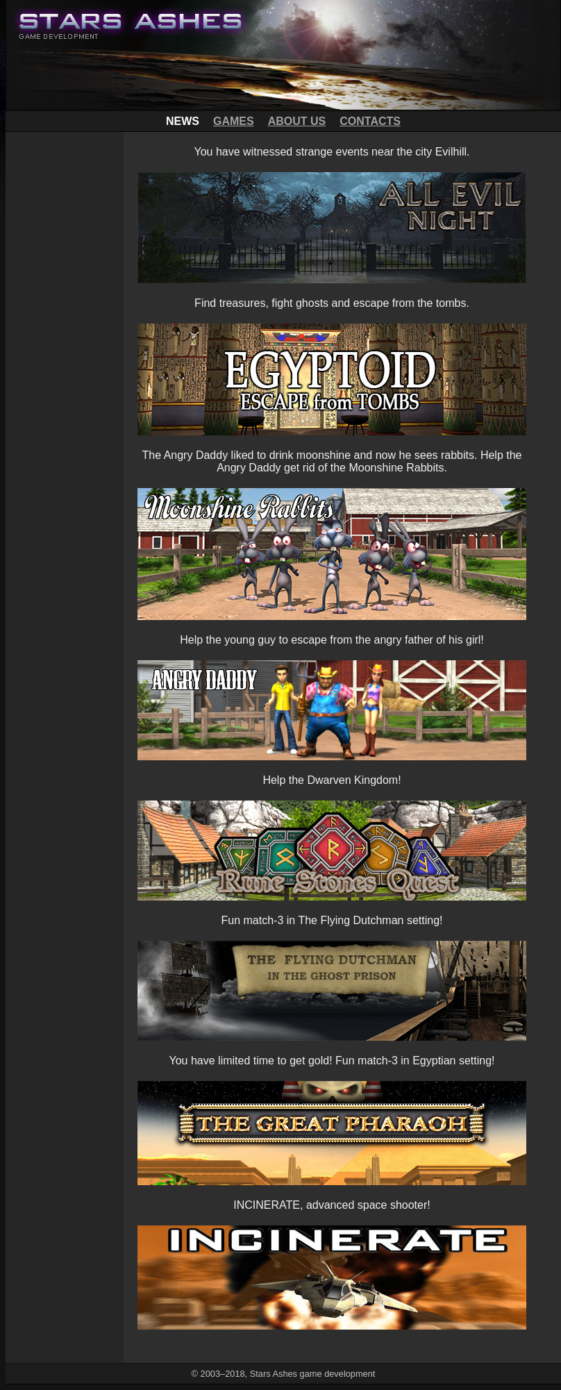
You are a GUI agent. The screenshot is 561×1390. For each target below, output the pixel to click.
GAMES (233, 121)
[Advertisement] (64, 340)
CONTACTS (370, 121)
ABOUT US (297, 121)
